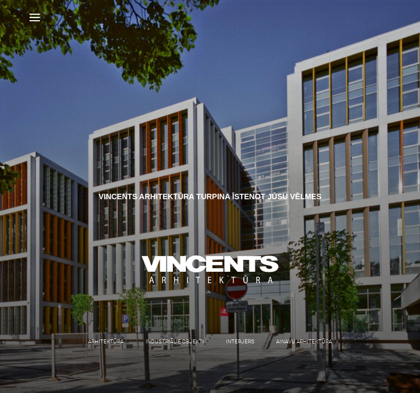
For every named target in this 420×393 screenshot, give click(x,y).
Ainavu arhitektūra (304, 341)
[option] (210, 196)
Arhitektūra (106, 341)
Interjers (240, 341)
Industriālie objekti (174, 341)
